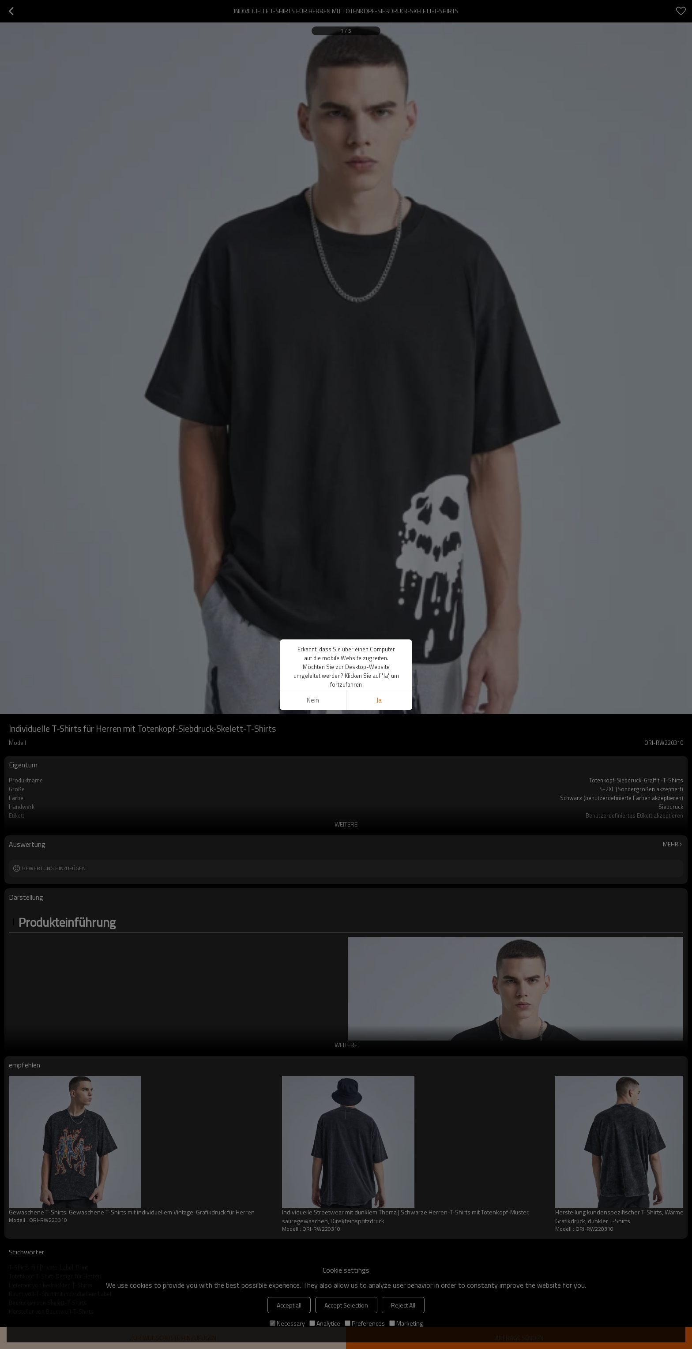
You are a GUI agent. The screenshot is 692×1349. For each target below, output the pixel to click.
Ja (379, 700)
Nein (313, 700)
